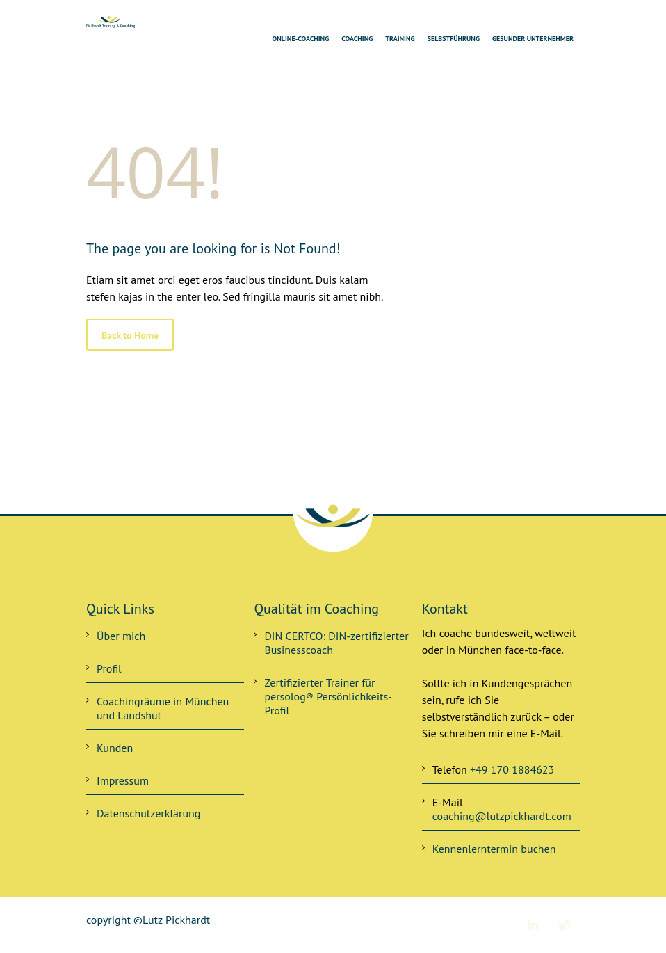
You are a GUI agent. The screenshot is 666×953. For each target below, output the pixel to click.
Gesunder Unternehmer (533, 38)
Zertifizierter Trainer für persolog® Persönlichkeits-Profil (328, 696)
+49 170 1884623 (512, 769)
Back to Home (130, 335)
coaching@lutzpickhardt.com (501, 816)
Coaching (357, 38)
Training (399, 38)
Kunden (115, 748)
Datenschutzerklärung (148, 813)
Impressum (123, 780)
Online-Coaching (301, 38)
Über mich (121, 636)
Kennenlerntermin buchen (494, 849)
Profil (109, 668)
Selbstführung (454, 38)
